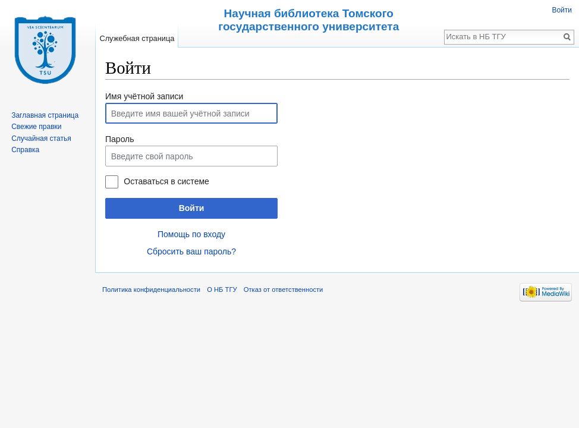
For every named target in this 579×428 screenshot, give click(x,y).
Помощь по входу (191, 234)
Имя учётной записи (144, 96)
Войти (191, 208)
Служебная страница (136, 38)
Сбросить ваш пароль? (191, 251)
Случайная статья (41, 138)
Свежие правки (36, 126)
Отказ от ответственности (283, 289)
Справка (25, 150)
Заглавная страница (44, 115)
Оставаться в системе (166, 181)
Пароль (119, 139)
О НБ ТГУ (222, 289)
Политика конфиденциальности (151, 289)
